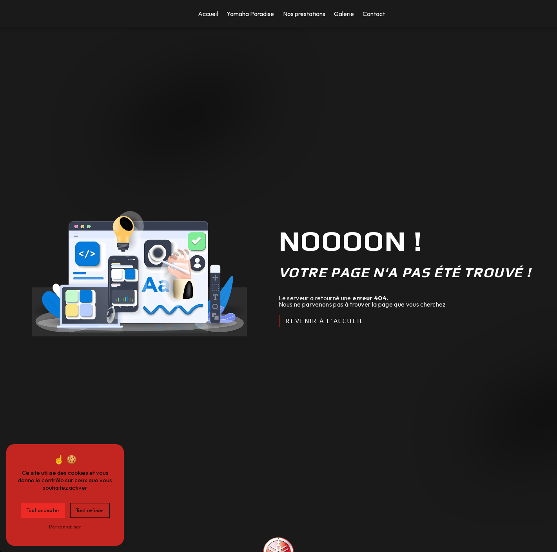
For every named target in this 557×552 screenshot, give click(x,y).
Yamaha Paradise (250, 14)
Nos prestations (304, 14)
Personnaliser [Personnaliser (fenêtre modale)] (65, 526)
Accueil (208, 14)
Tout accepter (43, 510)
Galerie (344, 14)
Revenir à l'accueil (324, 321)
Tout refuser (90, 510)
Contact (374, 14)
